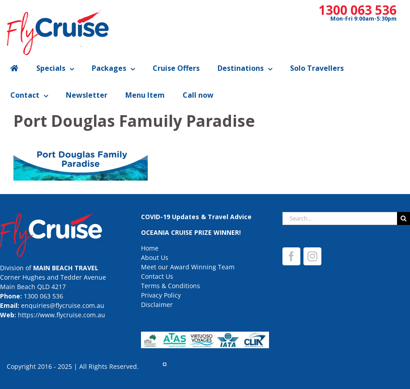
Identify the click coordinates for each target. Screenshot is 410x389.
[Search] (403, 218)
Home (149, 248)
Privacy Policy (161, 295)
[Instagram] (312, 256)
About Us (154, 257)
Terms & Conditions (170, 285)
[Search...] (339, 218)
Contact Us (157, 276)
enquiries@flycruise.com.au (62, 305)
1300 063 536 (358, 9)
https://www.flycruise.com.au (61, 315)
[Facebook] (291, 256)
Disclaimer (157, 304)
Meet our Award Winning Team (188, 267)
